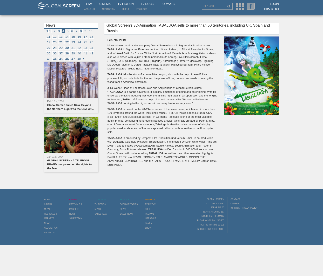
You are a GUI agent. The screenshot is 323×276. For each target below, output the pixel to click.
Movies (48, 209)
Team (88, 4)
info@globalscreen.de (210, 229)
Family (148, 223)
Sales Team (75, 218)
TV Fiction (126, 4)
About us (89, 9)
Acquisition (108, 9)
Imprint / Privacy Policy (244, 208)
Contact (235, 199)
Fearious (141, 9)
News (47, 223)
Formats (167, 4)
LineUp (126, 9)
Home (47, 199)
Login (274, 4)
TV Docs (147, 4)
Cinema (104, 4)
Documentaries (129, 204)
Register (271, 8)
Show (148, 228)
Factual (149, 214)
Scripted (150, 209)
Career (235, 203)
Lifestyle (150, 218)
